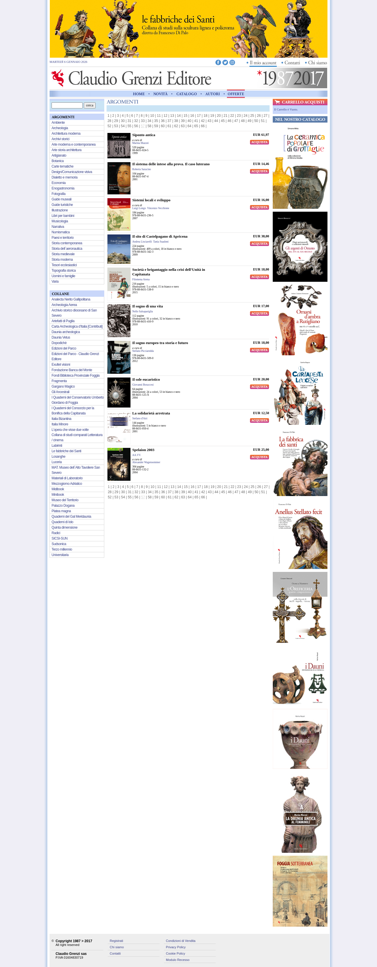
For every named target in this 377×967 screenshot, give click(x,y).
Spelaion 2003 (143, 450)
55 (129, 126)
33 (143, 121)
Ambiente (58, 123)
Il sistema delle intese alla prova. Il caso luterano (171, 164)
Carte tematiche (62, 166)
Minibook (58, 495)
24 (245, 116)
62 (176, 126)
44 (216, 121)
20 (219, 116)
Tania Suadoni (161, 241)
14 (179, 116)
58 (149, 126)
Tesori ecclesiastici (64, 265)
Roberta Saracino (141, 169)
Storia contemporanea (67, 243)
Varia (55, 281)
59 (156, 126)
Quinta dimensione (64, 527)
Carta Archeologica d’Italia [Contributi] (77, 326)
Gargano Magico (63, 386)
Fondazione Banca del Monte (72, 370)
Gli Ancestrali (60, 392)
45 (223, 121)
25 (252, 116)
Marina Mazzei (140, 143)
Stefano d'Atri (139, 418)
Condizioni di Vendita (181, 940)
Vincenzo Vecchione (158, 208)
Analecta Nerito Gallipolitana (71, 299)
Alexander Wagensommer (146, 462)
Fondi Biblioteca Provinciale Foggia (75, 375)
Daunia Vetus (61, 337)
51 (263, 121)
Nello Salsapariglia (142, 311)
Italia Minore (60, 424)
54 (123, 126)
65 (196, 126)
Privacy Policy (175, 947)
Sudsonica (59, 544)
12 (165, 116)
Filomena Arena (140, 279)
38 (176, 121)
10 (152, 116)
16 (192, 116)
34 (149, 121)
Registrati (116, 940)
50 (256, 121)
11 (159, 116)
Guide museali (61, 199)
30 (123, 121)
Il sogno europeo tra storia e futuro (160, 343)
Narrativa (58, 227)
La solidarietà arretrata (151, 413)
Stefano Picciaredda (143, 351)
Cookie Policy (175, 953)
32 (136, 121)
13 (172, 116)
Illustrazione (60, 210)
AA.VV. (136, 455)
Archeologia (60, 128)
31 (129, 121)
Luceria (57, 462)
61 (169, 126)
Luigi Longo (139, 208)
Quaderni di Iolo (62, 522)
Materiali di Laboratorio (67, 478)
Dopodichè (59, 343)
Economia (59, 183)
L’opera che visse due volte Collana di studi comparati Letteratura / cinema (77, 435)
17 (199, 116)
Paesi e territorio (63, 238)
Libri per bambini (63, 216)
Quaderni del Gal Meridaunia (71, 517)
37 (169, 121)
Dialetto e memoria (64, 177)
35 (156, 121)
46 (229, 121)
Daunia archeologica (66, 332)
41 (196, 121)
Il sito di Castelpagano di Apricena (159, 236)
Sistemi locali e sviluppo (151, 200)
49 (249, 121)
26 (259, 116)
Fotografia (58, 194)
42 (202, 121)
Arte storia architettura (67, 150)
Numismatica (61, 232)
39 (183, 121)
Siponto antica (143, 135)
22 (232, 116)
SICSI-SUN (59, 538)
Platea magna (61, 511)
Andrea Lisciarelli (142, 241)
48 (243, 121)
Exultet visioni (61, 365)
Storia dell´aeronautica (67, 249)
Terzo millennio (62, 549)
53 (116, 126)
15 (185, 116)
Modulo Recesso (178, 960)
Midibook (58, 489)
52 (109, 126)
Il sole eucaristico (146, 379)
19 (212, 116)
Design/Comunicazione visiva (72, 172)
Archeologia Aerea (64, 305)
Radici (56, 533)
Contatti (115, 953)
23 (239, 116)
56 (136, 126)
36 (162, 121)
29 (116, 121)
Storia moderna (62, 260)
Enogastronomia (63, 188)
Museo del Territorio (65, 500)
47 (236, 121)
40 (189, 121)
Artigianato (59, 155)
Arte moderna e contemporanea (74, 144)
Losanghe (58, 457)
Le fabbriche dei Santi (66, 451)
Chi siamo (117, 947)
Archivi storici (60, 139)
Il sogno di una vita (147, 306)
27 (265, 116)
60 (162, 126)
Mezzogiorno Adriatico (67, 484)
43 (209, 121)
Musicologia (60, 221)
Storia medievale (63, 254)
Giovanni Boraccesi (143, 384)
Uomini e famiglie (63, 276)
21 (225, 116)
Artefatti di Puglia (63, 321)
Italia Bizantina (61, 419)
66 (202, 126)
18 (205, 116)
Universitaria (60, 555)
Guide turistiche (62, 205)
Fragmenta (59, 381)
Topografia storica (64, 270)
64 (189, 126)
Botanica (58, 161)
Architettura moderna (66, 134)
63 (183, 126)
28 (109, 121)
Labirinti (57, 446)
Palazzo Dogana (63, 506)
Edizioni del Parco (64, 348)
